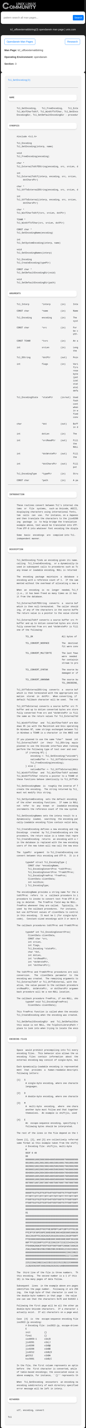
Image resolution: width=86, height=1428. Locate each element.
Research (72, 41)
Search (78, 17)
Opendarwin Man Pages (20, 41)
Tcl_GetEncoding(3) (19, 80)
